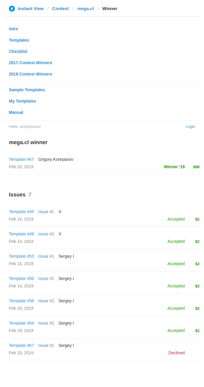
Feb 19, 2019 (21, 330)
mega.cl (85, 8)
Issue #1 (46, 211)
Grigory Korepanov (55, 159)
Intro (13, 28)
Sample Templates (27, 89)
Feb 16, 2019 (21, 308)
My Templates (22, 101)
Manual (16, 112)
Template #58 (21, 300)
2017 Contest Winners (30, 62)
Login (190, 126)
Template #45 (21, 211)
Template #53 (21, 256)
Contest (60, 8)
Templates (19, 40)
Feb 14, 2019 (21, 219)
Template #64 (21, 323)
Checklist (18, 51)
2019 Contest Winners (30, 74)
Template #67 (21, 159)
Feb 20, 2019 (21, 352)
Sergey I (66, 256)
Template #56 (21, 278)
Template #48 (21, 234)
